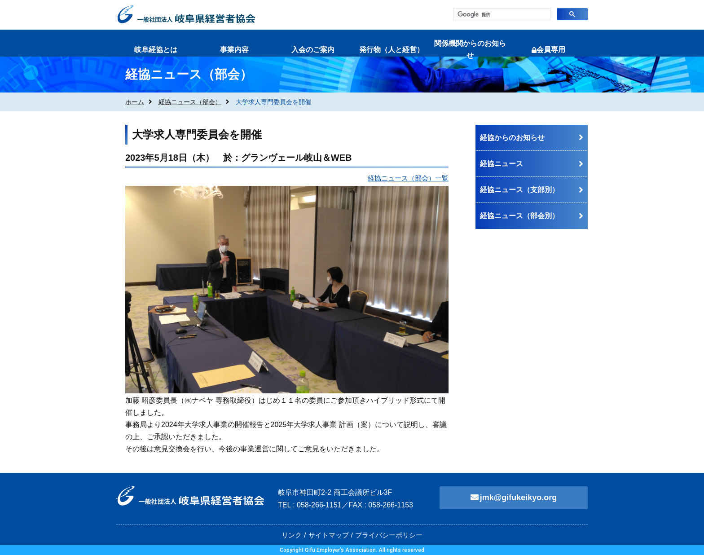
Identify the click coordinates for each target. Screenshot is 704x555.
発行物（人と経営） (391, 49)
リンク (292, 535)
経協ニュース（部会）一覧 (408, 178)
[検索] (501, 14)
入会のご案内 (312, 49)
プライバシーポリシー (388, 535)
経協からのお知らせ (512, 137)
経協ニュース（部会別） (519, 216)
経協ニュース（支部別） (519, 190)
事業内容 (234, 49)
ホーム (134, 102)
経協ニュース (501, 163)
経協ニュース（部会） (189, 102)
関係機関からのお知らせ (470, 49)
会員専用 (548, 49)
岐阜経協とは (155, 49)
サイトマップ (328, 535)
